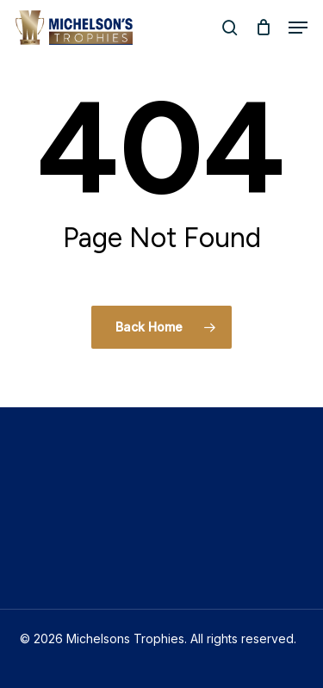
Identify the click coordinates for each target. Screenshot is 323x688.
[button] (298, 27)
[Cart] (263, 27)
